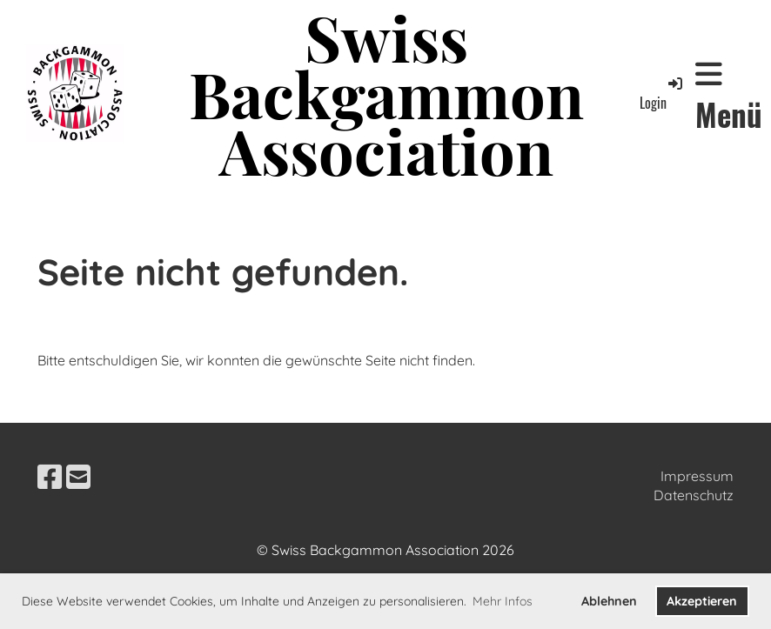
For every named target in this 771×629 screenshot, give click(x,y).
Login (662, 93)
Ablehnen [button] (609, 601)
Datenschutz (694, 495)
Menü (728, 97)
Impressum (697, 476)
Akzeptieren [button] (702, 601)
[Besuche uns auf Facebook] (49, 476)
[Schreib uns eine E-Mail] (78, 476)
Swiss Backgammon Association (386, 93)
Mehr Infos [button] (503, 601)
